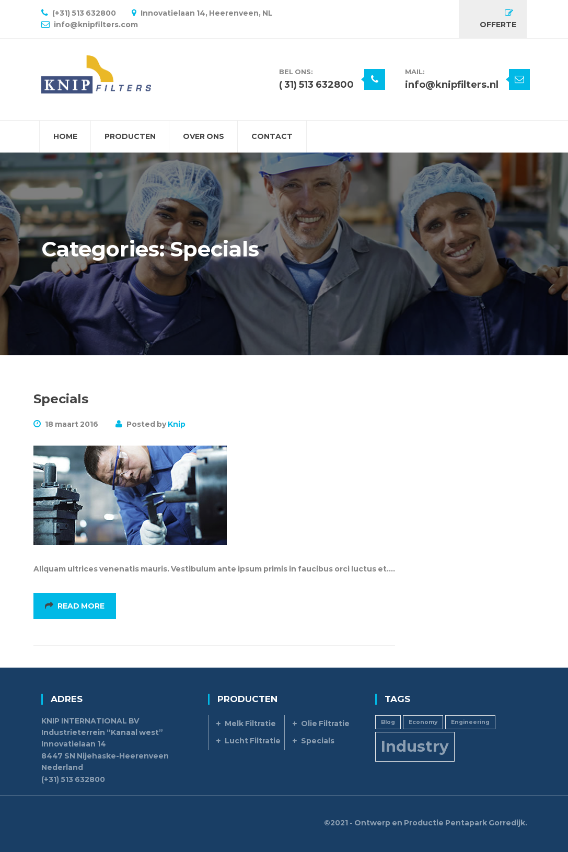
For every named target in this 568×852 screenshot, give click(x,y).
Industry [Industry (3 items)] (415, 746)
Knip (177, 424)
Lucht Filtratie (253, 740)
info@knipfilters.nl (452, 84)
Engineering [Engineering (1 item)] (470, 722)
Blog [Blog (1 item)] (388, 722)
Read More (75, 606)
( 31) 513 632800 (316, 84)
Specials (60, 398)
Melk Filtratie (250, 723)
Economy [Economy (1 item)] (423, 722)
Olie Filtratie (325, 723)
